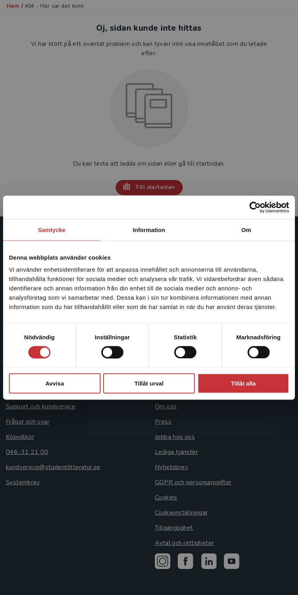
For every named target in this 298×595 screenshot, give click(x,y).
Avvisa (54, 383)
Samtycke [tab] (52, 229)
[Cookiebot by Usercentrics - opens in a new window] (255, 207)
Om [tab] (246, 229)
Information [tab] (149, 229)
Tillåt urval (149, 383)
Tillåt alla (243, 383)
